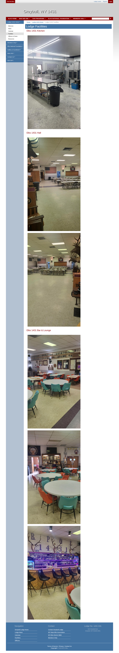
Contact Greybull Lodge (55, 629)
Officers (17, 640)
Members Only (52, 638)
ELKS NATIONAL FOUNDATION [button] (59, 18)
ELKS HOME (12, 18)
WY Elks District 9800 (55, 635)
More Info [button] (10, 53)
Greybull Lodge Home (21, 629)
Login (110, 1)
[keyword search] (100, 19)
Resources (11, 39)
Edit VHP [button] (10, 60)
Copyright (54, 648)
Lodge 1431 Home (37, 22)
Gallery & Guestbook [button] (13, 50)
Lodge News (19, 632)
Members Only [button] (11, 42)
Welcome (10, 26)
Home (28, 22)
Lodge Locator (97, 1)
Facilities (10, 33)
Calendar (10, 31)
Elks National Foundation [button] (14, 46)
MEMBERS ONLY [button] (79, 18)
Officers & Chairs (12, 36)
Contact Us (68, 646)
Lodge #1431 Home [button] (13, 22)
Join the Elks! (10, 1)
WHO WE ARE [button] (24, 18)
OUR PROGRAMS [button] (38, 18)
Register (105, 1)
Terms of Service (52, 646)
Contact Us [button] (10, 57)
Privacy (61, 646)
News (9, 28)
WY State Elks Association (56, 632)
